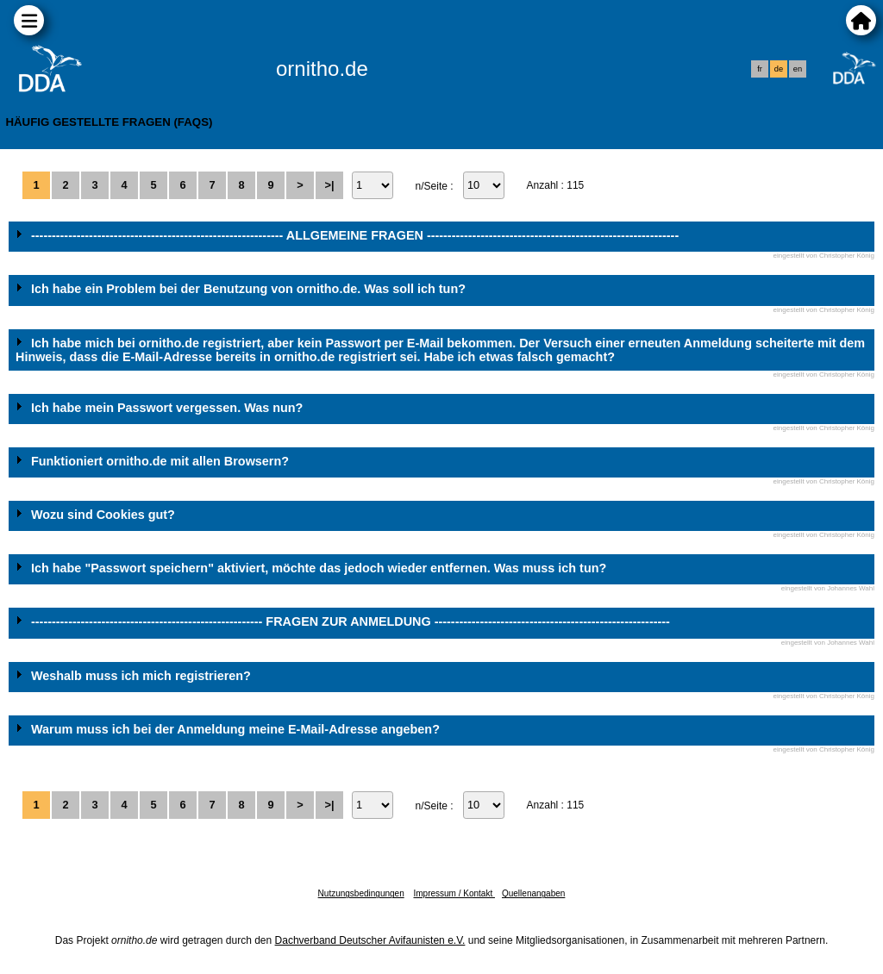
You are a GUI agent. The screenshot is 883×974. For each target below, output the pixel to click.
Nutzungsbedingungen (361, 893)
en (797, 69)
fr (759, 69)
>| (329, 184)
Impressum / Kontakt (453, 893)
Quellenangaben (533, 893)
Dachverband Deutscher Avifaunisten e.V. (370, 940)
